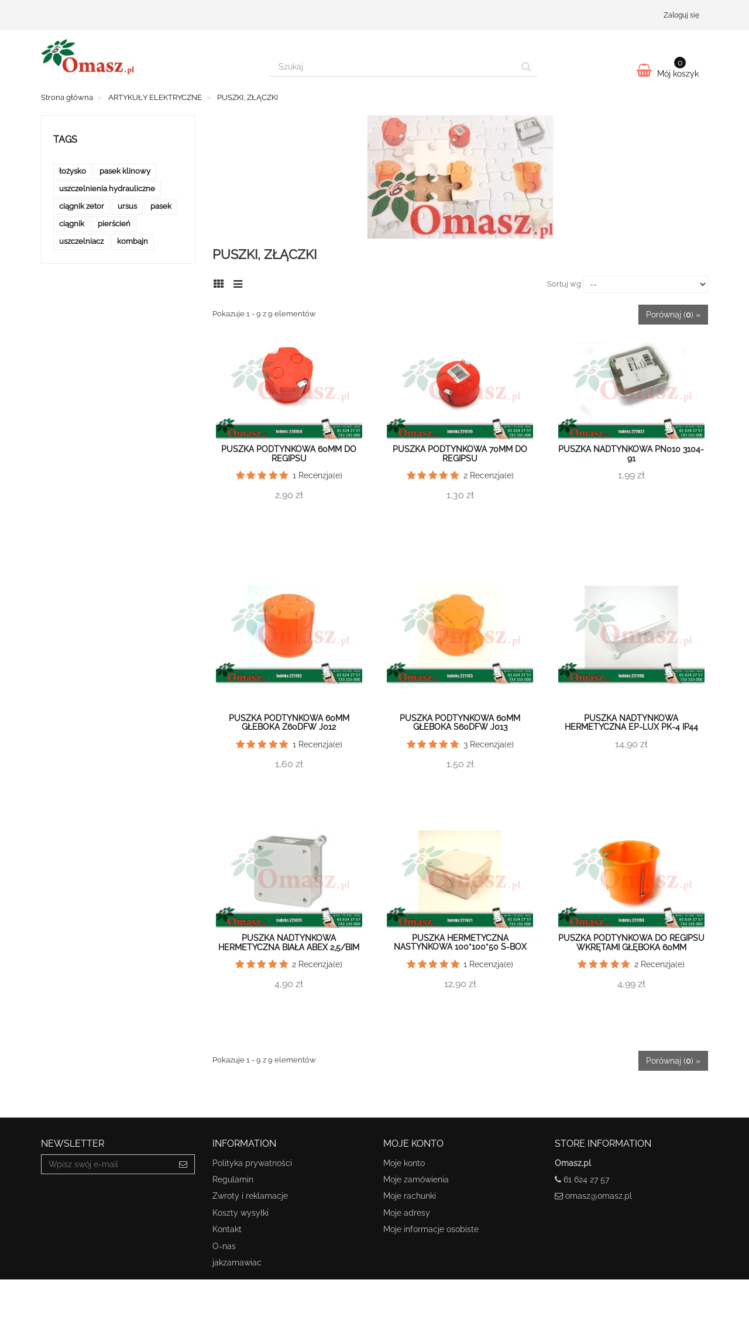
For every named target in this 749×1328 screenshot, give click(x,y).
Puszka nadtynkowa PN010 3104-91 (631, 453)
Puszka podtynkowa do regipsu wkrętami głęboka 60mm (631, 942)
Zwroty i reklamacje (250, 1196)
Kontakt (227, 1229)
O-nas (224, 1246)
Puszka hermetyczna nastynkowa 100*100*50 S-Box (460, 942)
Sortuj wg (564, 284)
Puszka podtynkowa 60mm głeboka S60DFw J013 (460, 722)
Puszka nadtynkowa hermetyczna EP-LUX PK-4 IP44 (631, 722)
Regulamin (232, 1179)
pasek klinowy (124, 171)
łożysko (72, 171)
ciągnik (71, 223)
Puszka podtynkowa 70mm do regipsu (460, 453)
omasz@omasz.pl (598, 1196)
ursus (127, 206)
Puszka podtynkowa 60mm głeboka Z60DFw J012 (289, 722)
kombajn (132, 241)
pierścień (114, 223)
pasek (160, 206)
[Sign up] (183, 1164)
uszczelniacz (81, 241)
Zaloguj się (681, 15)
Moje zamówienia (416, 1179)
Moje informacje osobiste (431, 1229)
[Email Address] (107, 1164)
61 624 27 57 (586, 1179)
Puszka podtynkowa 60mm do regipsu (288, 453)
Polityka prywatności (252, 1163)
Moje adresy (406, 1212)
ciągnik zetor (81, 206)
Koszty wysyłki (240, 1212)
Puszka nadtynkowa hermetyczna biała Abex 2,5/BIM (288, 942)
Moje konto (404, 1163)
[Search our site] (392, 67)
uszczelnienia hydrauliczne (107, 188)
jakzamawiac (237, 1262)
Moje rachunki (409, 1196)
